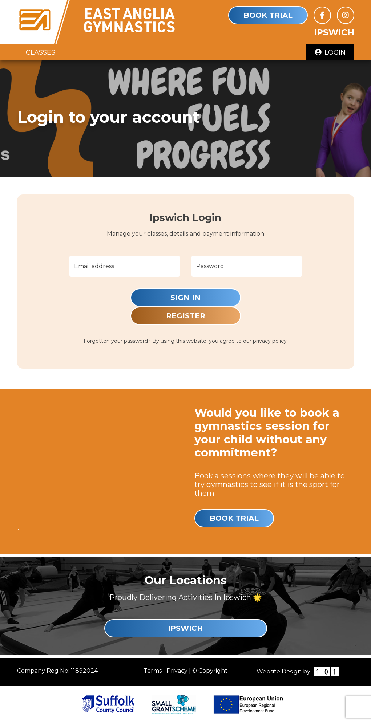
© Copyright (209, 670)
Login (330, 52)
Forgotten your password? (117, 341)
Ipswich (185, 628)
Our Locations (186, 580)
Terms (153, 670)
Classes (40, 52)
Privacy (176, 670)
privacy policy (270, 341)
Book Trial (268, 15)
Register (185, 315)
